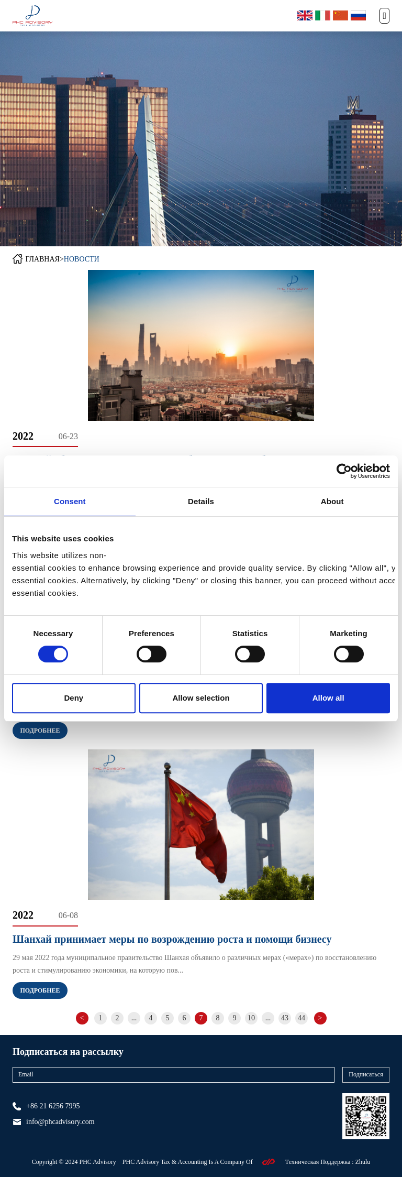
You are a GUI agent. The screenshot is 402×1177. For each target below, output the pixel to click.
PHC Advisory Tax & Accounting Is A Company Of (188, 1161)
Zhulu (363, 1161)
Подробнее (40, 730)
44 (301, 1018)
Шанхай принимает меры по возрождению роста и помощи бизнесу (172, 939)
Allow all (328, 697)
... (134, 1018)
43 (284, 1018)
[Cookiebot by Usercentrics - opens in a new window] (344, 471)
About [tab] (332, 501)
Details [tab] (201, 501)
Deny (73, 697)
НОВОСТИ (81, 259)
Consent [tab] (70, 501)
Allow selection (200, 697)
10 (251, 1018)
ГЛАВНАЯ (42, 259)
